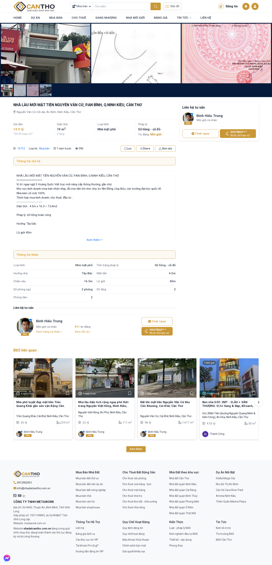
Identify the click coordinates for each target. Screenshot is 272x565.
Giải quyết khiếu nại (133, 551)
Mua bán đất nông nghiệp (91, 490)
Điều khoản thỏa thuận (135, 539)
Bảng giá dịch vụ (85, 533)
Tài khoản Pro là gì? (87, 545)
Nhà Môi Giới (135, 17)
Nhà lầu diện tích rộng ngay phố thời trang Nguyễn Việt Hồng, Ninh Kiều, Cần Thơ (103, 406)
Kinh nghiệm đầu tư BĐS (183, 533)
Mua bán (44, 148)
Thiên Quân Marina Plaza (231, 501)
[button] (259, 402)
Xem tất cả (83, 331)
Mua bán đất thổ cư (87, 478)
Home (17, 17)
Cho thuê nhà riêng (133, 507)
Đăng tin (228, 6)
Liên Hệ (205, 17)
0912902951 (22, 482)
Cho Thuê (79, 17)
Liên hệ (80, 527)
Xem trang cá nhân (49, 331)
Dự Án (35, 17)
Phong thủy (176, 545)
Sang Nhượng (106, 17)
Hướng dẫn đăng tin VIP (90, 551)
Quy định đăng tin (132, 527)
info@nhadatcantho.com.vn (31, 488)
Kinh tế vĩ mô (223, 527)
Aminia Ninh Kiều (226, 495)
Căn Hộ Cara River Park (229, 490)
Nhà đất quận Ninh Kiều (182, 484)
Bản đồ (172, 6)
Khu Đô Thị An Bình (227, 484)
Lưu (127, 148)
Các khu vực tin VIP (87, 539)
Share (145, 148)
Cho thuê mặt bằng (133, 490)
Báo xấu (165, 148)
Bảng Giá (161, 17)
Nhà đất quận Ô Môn (181, 507)
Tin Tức (184, 18)
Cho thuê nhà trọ (132, 495)
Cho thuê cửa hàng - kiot (136, 484)
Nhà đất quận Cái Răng (182, 490)
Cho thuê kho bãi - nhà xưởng (139, 501)
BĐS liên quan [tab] (25, 350)
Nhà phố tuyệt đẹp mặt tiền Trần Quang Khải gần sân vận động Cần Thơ (40, 406)
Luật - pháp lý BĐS (180, 527)
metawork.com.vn (35, 523)
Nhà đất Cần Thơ (179, 478)
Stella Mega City (225, 478)
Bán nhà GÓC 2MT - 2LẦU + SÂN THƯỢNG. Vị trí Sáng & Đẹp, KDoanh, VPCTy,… (227, 406)
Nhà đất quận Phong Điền (184, 501)
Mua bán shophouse (88, 507)
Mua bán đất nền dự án (89, 484)
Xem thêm (95, 240)
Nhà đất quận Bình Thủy (183, 495)
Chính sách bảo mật (134, 545)
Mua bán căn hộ (85, 501)
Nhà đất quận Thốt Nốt (182, 513)
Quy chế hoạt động (133, 533)
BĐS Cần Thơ (224, 539)
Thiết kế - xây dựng (180, 539)
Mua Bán (55, 17)
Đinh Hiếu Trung (49, 321)
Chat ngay (157, 321)
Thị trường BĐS (225, 533)
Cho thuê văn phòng (134, 478)
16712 (21, 148)
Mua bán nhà (83, 495)
